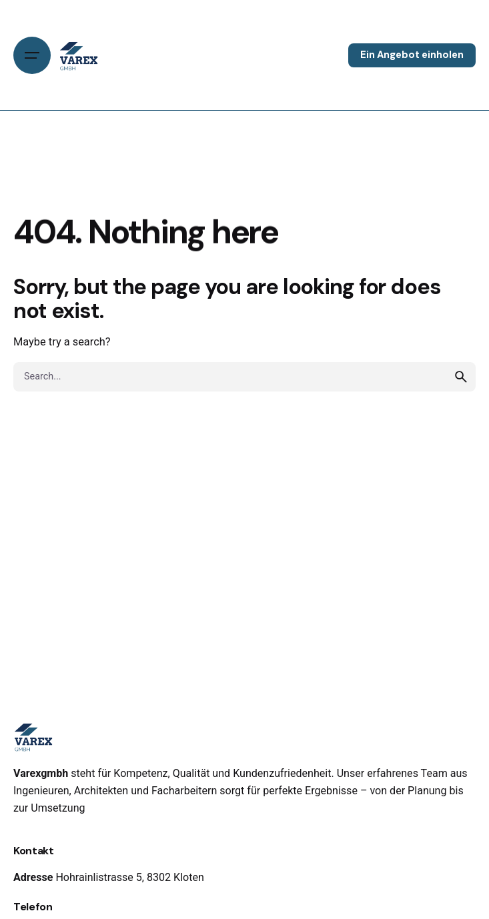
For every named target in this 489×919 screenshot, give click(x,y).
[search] (461, 376)
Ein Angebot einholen (412, 54)
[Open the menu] (32, 55)
